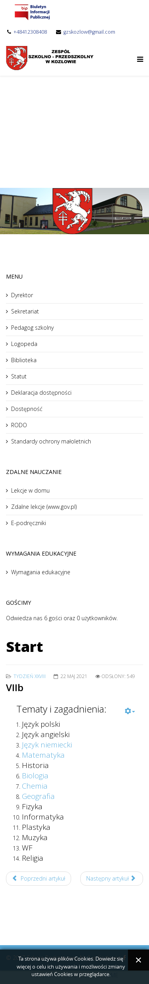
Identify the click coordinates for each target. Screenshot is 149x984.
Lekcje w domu (30, 490)
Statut (19, 376)
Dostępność (27, 409)
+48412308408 (30, 32)
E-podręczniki (28, 523)
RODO (19, 425)
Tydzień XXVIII (30, 676)
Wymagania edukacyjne (40, 572)
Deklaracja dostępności (41, 392)
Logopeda (24, 344)
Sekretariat (25, 311)
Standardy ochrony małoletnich (51, 441)
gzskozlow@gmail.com (89, 32)
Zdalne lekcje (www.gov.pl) (44, 506)
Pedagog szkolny (32, 327)
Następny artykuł (111, 878)
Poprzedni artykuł (38, 878)
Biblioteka (24, 360)
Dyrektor (22, 295)
